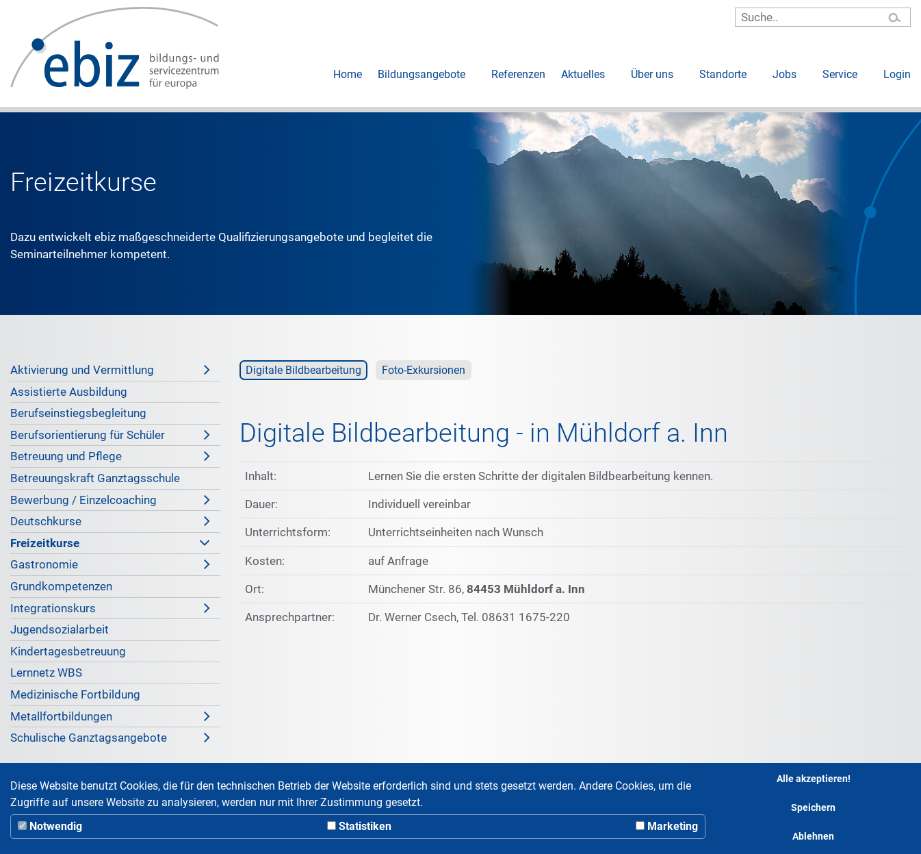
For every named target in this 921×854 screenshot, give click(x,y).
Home (347, 74)
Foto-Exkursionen (423, 370)
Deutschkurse (110, 521)
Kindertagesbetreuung (68, 651)
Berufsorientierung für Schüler (110, 435)
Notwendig (50, 826)
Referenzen (518, 74)
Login (897, 74)
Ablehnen (813, 836)
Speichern (813, 808)
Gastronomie (110, 564)
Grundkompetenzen (61, 586)
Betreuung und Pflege (110, 456)
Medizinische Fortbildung (75, 694)
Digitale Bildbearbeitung (303, 370)
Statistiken (359, 826)
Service (839, 74)
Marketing (667, 826)
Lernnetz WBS (46, 672)
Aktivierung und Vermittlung (110, 370)
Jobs (784, 74)
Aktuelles (583, 74)
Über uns (652, 74)
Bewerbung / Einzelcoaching (110, 500)
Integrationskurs (110, 608)
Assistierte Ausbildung (68, 392)
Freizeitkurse (110, 543)
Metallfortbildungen (110, 716)
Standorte (723, 74)
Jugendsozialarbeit (59, 629)
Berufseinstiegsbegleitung (78, 413)
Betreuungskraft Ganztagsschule (95, 478)
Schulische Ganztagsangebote (110, 737)
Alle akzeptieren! (814, 779)
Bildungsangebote (421, 74)
